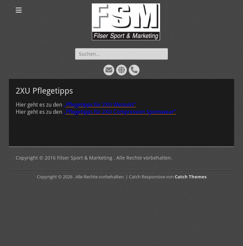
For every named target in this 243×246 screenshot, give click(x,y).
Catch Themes (190, 177)
